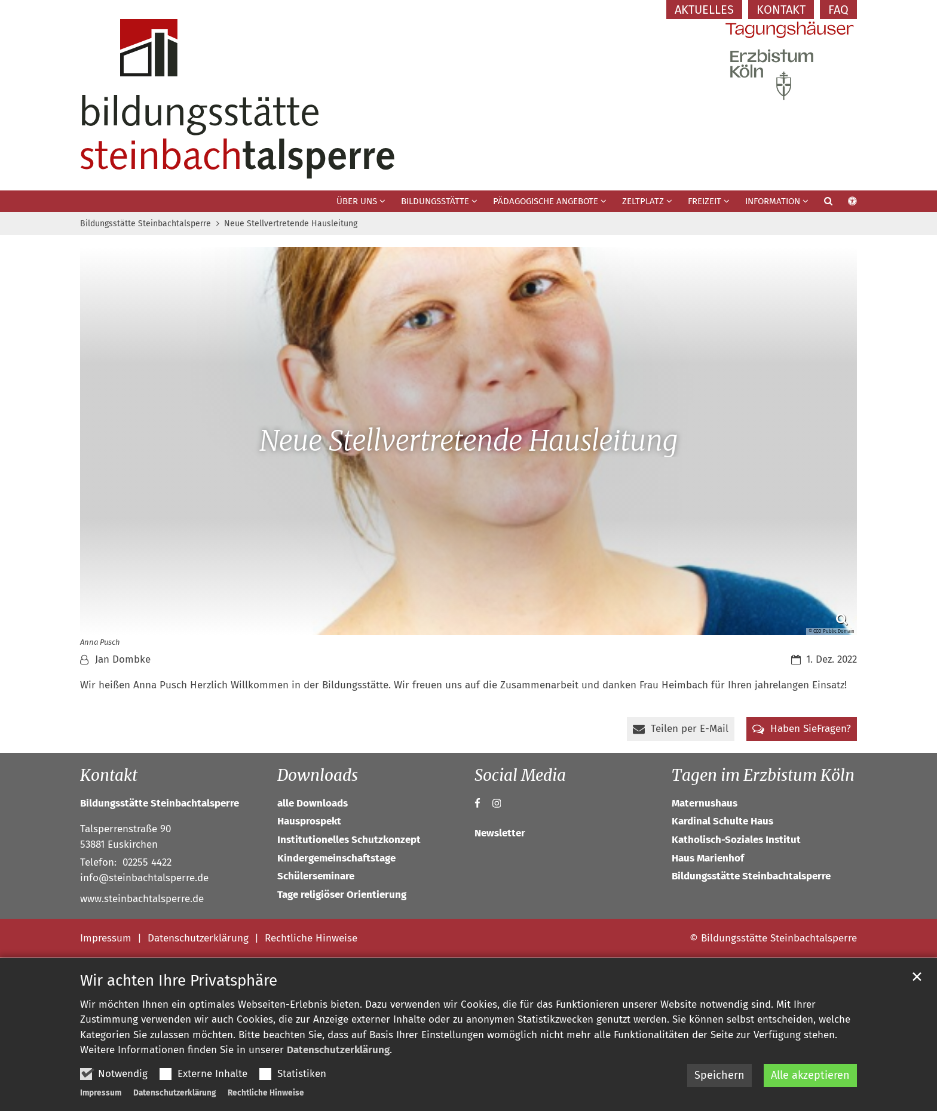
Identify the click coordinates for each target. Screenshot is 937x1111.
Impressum (100, 1093)
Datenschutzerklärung (338, 1050)
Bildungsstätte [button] (435, 201)
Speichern (719, 1075)
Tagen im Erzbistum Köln (763, 775)
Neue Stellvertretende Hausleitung (290, 223)
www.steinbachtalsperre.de (142, 899)
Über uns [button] (356, 201)
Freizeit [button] (704, 201)
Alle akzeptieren (810, 1075)
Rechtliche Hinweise (266, 1093)
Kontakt (108, 775)
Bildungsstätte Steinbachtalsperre (145, 223)
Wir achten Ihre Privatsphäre (178, 980)
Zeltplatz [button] (643, 201)
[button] (820, 203)
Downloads (317, 775)
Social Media (520, 775)
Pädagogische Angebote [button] (545, 201)
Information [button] (772, 201)
